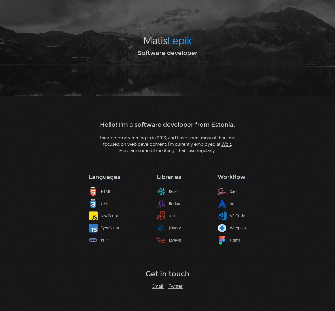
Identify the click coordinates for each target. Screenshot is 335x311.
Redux (174, 203)
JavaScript (109, 215)
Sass (233, 191)
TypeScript (110, 227)
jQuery (175, 227)
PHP (104, 240)
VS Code (237, 215)
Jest (172, 215)
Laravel (175, 240)
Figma (235, 240)
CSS (104, 203)
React (173, 191)
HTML (106, 191)
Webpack (238, 227)
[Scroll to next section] (167, 70)
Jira (232, 203)
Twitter (176, 286)
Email (157, 286)
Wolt (226, 144)
